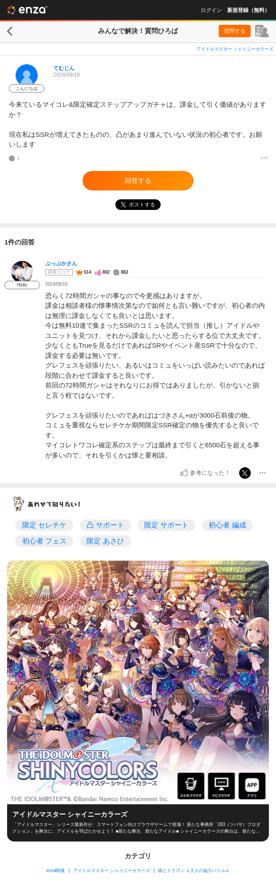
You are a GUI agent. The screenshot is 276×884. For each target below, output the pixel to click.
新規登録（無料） (248, 10)
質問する (234, 31)
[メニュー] (264, 158)
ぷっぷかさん (61, 263)
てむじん (64, 68)
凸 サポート (105, 525)
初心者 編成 (227, 525)
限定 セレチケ (44, 525)
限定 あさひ (105, 541)
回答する (138, 180)
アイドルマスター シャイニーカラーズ (235, 49)
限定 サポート (166, 525)
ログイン (211, 10)
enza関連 (56, 870)
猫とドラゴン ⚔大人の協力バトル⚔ (193, 870)
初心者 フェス (44, 541)
